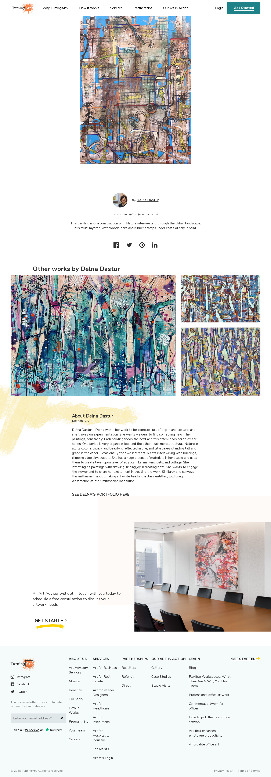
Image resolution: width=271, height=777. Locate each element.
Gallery (156, 667)
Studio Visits (160, 685)
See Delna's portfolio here (100, 494)
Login (219, 8)
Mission (74, 681)
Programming (78, 721)
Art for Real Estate (102, 679)
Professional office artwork (209, 695)
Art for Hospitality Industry (101, 735)
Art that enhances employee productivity (205, 733)
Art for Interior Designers (103, 692)
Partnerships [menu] (143, 8)
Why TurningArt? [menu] (55, 8)
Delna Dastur (148, 200)
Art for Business (105, 667)
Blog (192, 667)
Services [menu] (116, 8)
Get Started (244, 8)
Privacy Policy (223, 771)
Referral (128, 676)
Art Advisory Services (78, 670)
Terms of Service (249, 771)
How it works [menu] (89, 8)
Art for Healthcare (101, 706)
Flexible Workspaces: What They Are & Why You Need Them (210, 681)
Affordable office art (204, 744)
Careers (74, 739)
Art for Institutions (101, 719)
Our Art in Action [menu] (175, 8)
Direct (126, 685)
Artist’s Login (103, 758)
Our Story (76, 699)
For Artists (101, 749)
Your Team (77, 730)
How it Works (74, 710)
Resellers (129, 667)
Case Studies (161, 676)
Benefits (75, 690)
